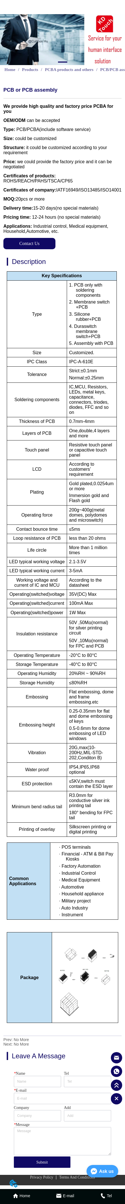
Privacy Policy (41, 1177)
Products (30, 69)
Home (9, 69)
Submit (42, 1162)
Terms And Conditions (77, 1177)
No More (21, 1039)
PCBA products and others (69, 69)
